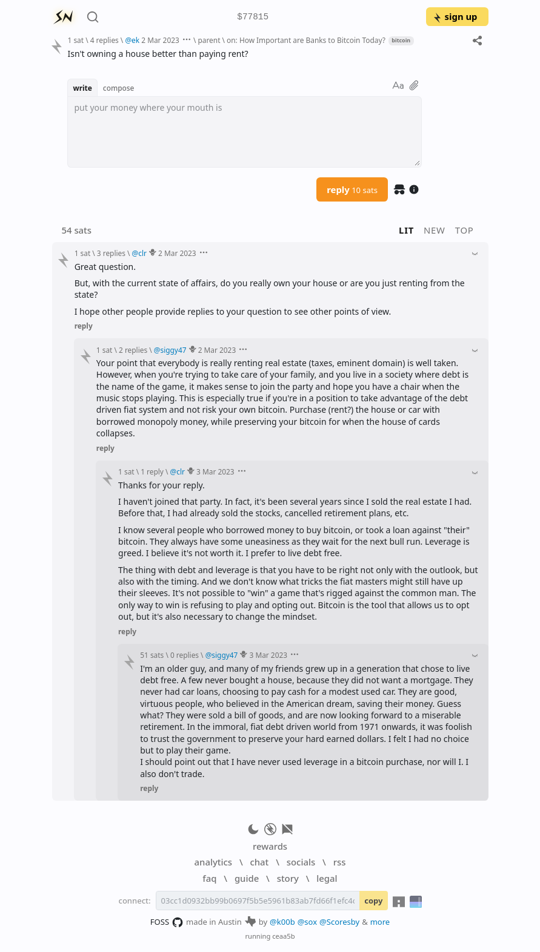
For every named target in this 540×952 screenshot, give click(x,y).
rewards (270, 846)
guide (247, 878)
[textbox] (244, 132)
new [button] (434, 230)
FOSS (167, 922)
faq (209, 878)
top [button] (464, 230)
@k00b (282, 921)
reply (352, 189)
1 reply (152, 471)
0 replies (184, 655)
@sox (307, 921)
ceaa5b (283, 936)
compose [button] (119, 88)
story (288, 878)
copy (373, 900)
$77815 (252, 17)
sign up (455, 16)
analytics (213, 862)
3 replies (111, 253)
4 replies (104, 40)
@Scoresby (339, 921)
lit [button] (406, 230)
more (380, 921)
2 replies (133, 350)
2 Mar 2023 (160, 40)
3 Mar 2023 (215, 471)
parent (209, 40)
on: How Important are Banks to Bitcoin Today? (306, 40)
